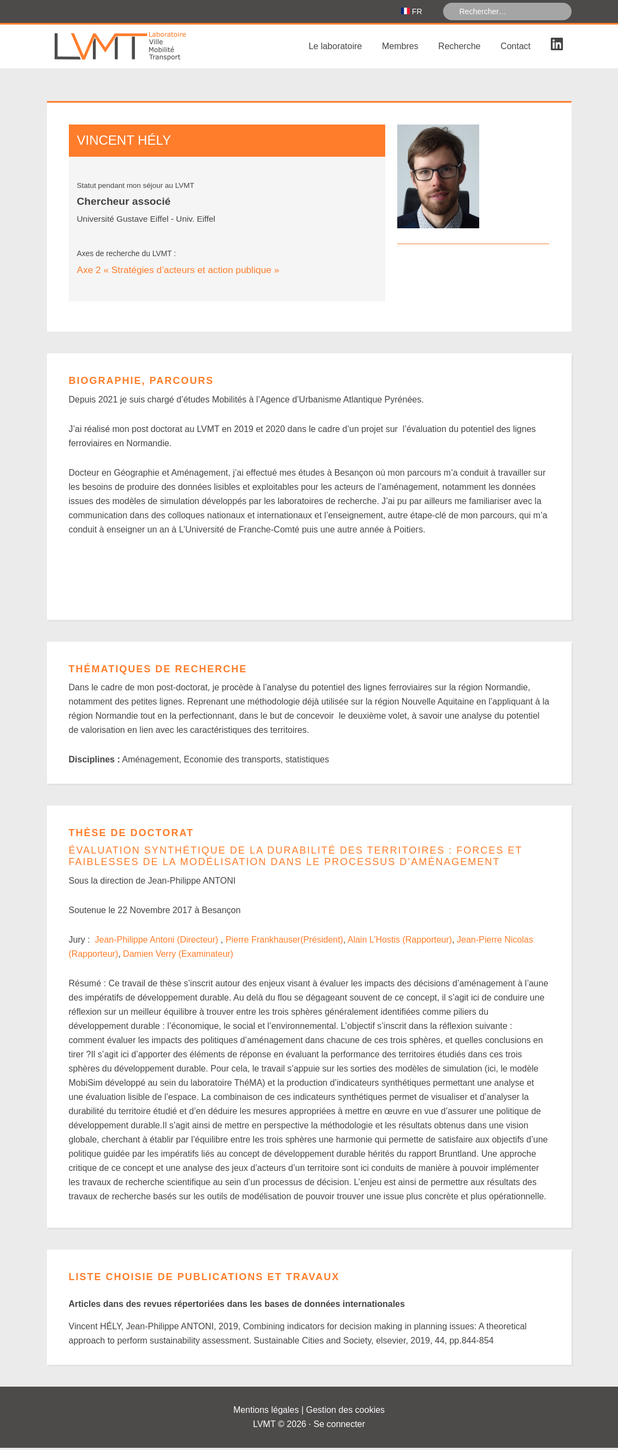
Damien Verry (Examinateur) (178, 956)
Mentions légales (266, 1412)
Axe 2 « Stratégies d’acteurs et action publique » (178, 272)
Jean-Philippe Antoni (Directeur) (158, 941)
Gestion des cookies (345, 1412)
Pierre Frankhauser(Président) (284, 941)
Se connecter (339, 1426)
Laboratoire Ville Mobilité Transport (129, 48)
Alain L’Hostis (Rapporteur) (400, 941)
